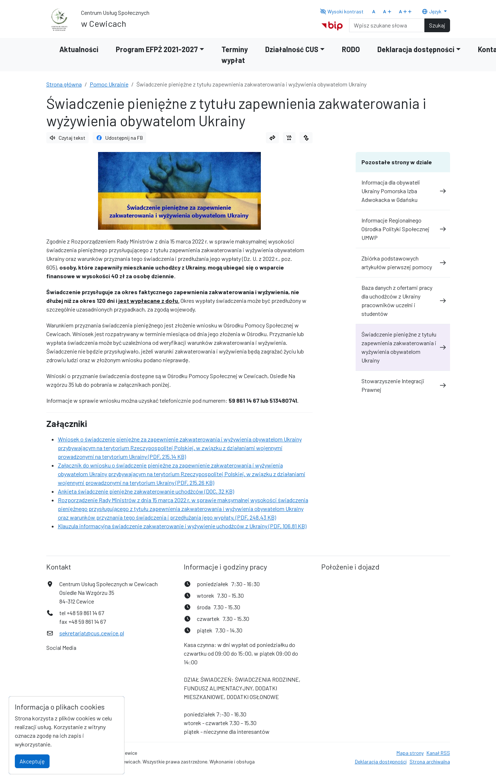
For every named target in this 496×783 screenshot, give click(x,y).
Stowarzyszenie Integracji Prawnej (402, 385)
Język (431, 11)
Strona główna (64, 84)
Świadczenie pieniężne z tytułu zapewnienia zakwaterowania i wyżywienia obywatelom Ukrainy (402, 347)
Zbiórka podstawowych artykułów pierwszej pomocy (402, 262)
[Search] (387, 25)
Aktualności (78, 49)
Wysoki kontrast (342, 11)
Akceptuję (32, 761)
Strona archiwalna (430, 761)
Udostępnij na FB (119, 138)
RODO (351, 49)
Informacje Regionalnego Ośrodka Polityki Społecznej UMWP (402, 229)
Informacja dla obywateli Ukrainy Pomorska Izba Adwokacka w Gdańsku (402, 191)
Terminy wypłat (234, 54)
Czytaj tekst (68, 138)
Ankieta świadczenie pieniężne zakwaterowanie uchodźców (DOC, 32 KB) (146, 491)
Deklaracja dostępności (381, 761)
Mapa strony (410, 753)
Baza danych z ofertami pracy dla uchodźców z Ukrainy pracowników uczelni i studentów (402, 300)
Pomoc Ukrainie (109, 84)
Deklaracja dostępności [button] (415, 49)
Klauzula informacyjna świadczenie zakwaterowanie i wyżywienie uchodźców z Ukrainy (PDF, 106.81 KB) (182, 525)
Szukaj (437, 25)
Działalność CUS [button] (291, 49)
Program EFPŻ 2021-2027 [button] (157, 49)
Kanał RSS (438, 753)
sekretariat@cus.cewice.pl (91, 633)
